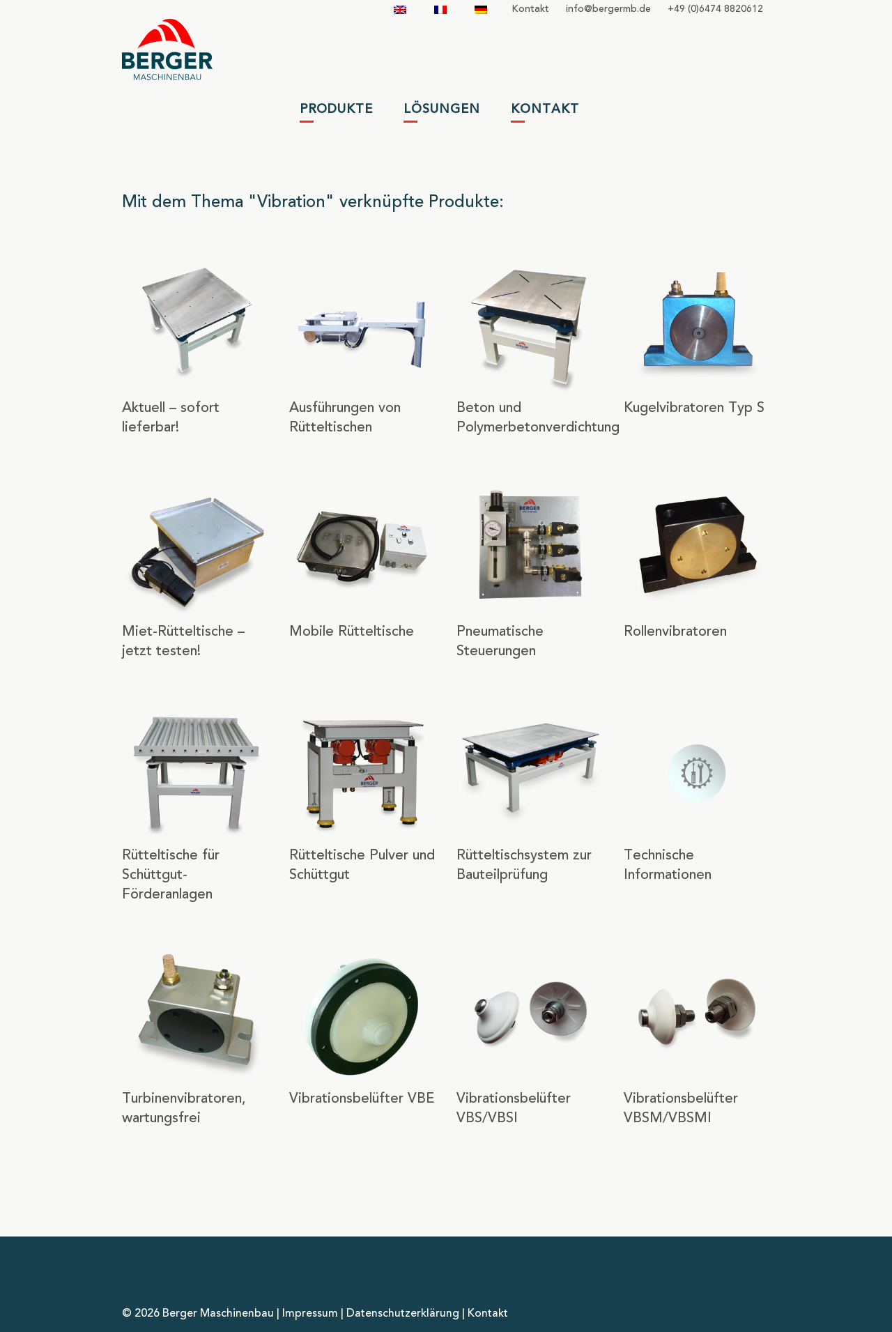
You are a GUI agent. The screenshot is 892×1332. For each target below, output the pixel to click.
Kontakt (530, 9)
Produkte (336, 109)
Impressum (310, 1313)
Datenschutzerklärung (402, 1313)
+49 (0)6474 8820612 (715, 9)
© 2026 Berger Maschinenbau (198, 1313)
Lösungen (441, 109)
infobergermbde (608, 9)
